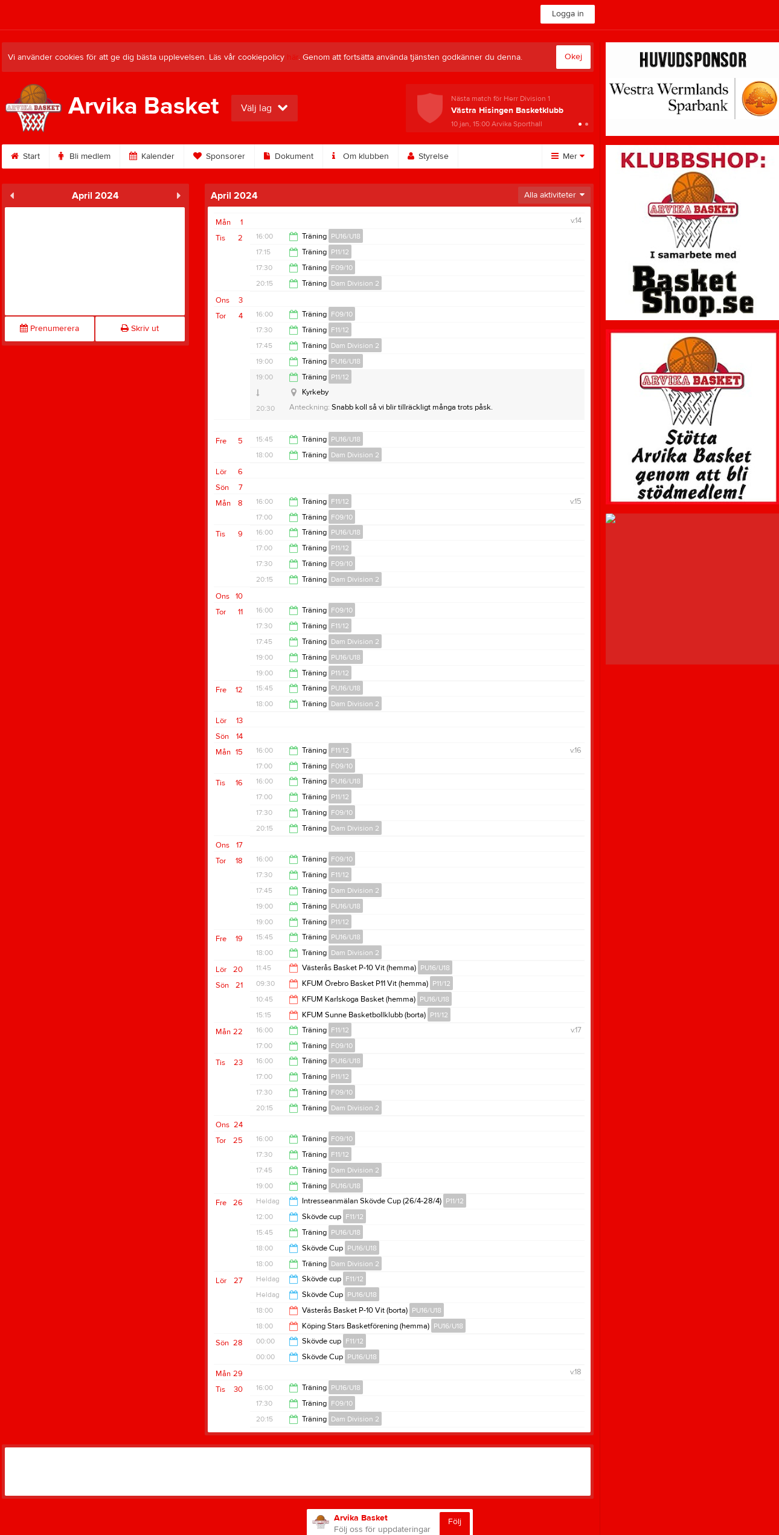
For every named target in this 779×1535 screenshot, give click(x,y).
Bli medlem (85, 156)
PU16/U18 (346, 236)
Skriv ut (140, 328)
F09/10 (342, 267)
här (292, 57)
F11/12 (340, 330)
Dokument (288, 156)
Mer (568, 156)
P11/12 (340, 252)
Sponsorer (219, 156)
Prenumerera (49, 328)
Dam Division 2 (355, 283)
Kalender (152, 156)
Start (25, 156)
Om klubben (360, 156)
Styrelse (428, 156)
